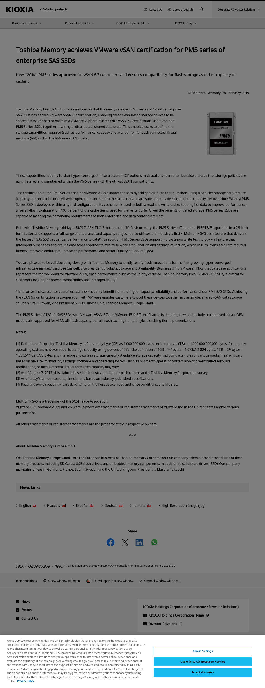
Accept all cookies (203, 675)
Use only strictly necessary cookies (202, 664)
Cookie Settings (203, 654)
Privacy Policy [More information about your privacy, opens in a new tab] (25, 684)
